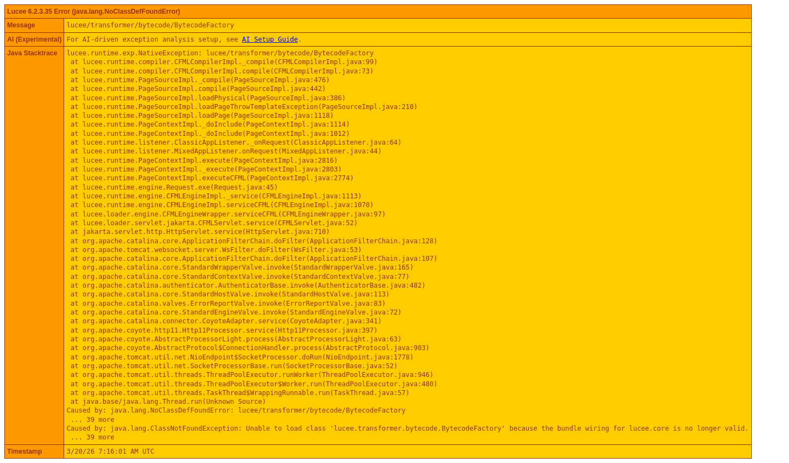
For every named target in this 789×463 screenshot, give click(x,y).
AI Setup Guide (270, 39)
